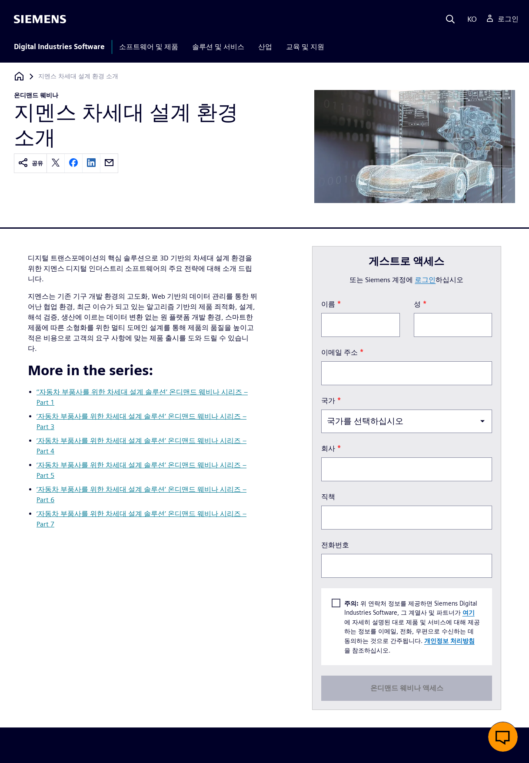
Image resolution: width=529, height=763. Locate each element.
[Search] (450, 19)
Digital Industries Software (59, 47)
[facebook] (73, 163)
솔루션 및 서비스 (218, 47)
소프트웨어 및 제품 (148, 47)
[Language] (470, 19)
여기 (468, 612)
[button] (503, 737)
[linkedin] (91, 163)
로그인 (425, 280)
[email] (109, 163)
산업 (265, 47)
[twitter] (55, 163)
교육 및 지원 (305, 47)
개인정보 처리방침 (449, 640)
